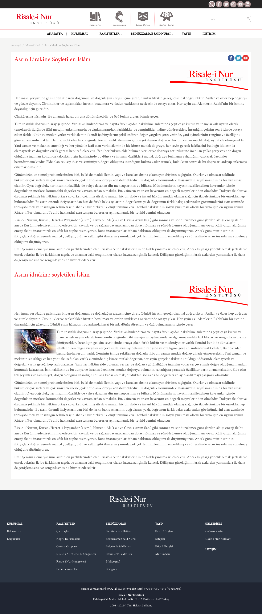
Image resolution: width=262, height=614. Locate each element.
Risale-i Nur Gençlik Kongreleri (76, 554)
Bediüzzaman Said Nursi (152, 34)
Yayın (188, 34)
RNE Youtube (240, 4)
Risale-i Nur (95, 18)
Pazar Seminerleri (67, 569)
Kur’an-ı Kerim (214, 531)
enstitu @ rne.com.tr (93, 589)
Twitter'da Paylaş (238, 58)
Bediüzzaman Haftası (118, 531)
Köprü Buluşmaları (68, 539)
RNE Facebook (219, 4)
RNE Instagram (233, 4)
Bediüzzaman (119, 18)
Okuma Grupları (66, 546)
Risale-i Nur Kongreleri (71, 562)
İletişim (208, 34)
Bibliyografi (113, 562)
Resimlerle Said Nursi (119, 554)
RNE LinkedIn (247, 4)
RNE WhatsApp (211, 4)
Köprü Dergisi (143, 18)
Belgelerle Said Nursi (118, 546)
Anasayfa (55, 34)
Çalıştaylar (63, 531)
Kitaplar (160, 539)
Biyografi (111, 569)
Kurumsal (81, 34)
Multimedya (162, 554)
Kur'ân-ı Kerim (166, 18)
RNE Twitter (226, 4)
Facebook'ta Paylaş (231, 58)
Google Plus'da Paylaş (245, 58)
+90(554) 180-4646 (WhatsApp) (162, 589)
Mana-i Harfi (33, 45)
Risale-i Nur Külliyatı (218, 539)
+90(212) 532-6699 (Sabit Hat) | (125, 589)
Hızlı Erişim (213, 524)
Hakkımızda (14, 531)
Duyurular (13, 539)
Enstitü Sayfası (164, 531)
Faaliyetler (110, 34)
